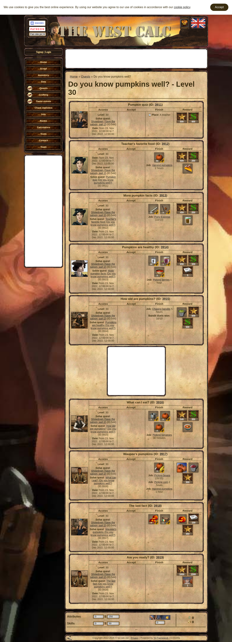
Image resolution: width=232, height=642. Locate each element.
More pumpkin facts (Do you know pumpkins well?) (103, 273)
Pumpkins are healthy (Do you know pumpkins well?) (103, 325)
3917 (163, 454)
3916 (159, 402)
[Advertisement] (43, 210)
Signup (39, 52)
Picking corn (161, 482)
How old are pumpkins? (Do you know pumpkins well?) (103, 428)
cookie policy (182, 7)
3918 (157, 505)
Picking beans (162, 475)
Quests (85, 76)
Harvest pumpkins (162, 165)
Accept (219, 7)
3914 (164, 247)
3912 (165, 144)
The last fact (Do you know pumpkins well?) (104, 583)
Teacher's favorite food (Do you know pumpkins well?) (103, 222)
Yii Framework (161, 638)
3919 (159, 557)
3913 (162, 195)
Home (74, 76)
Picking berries (161, 279)
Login (48, 52)
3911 (158, 104)
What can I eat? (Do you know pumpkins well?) (104, 480)
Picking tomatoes (162, 434)
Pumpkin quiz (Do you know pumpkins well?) (104, 180)
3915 (165, 299)
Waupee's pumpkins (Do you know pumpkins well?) (103, 532)
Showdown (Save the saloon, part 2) (102, 123)
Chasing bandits (161, 308)
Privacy (135, 638)
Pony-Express (162, 216)
